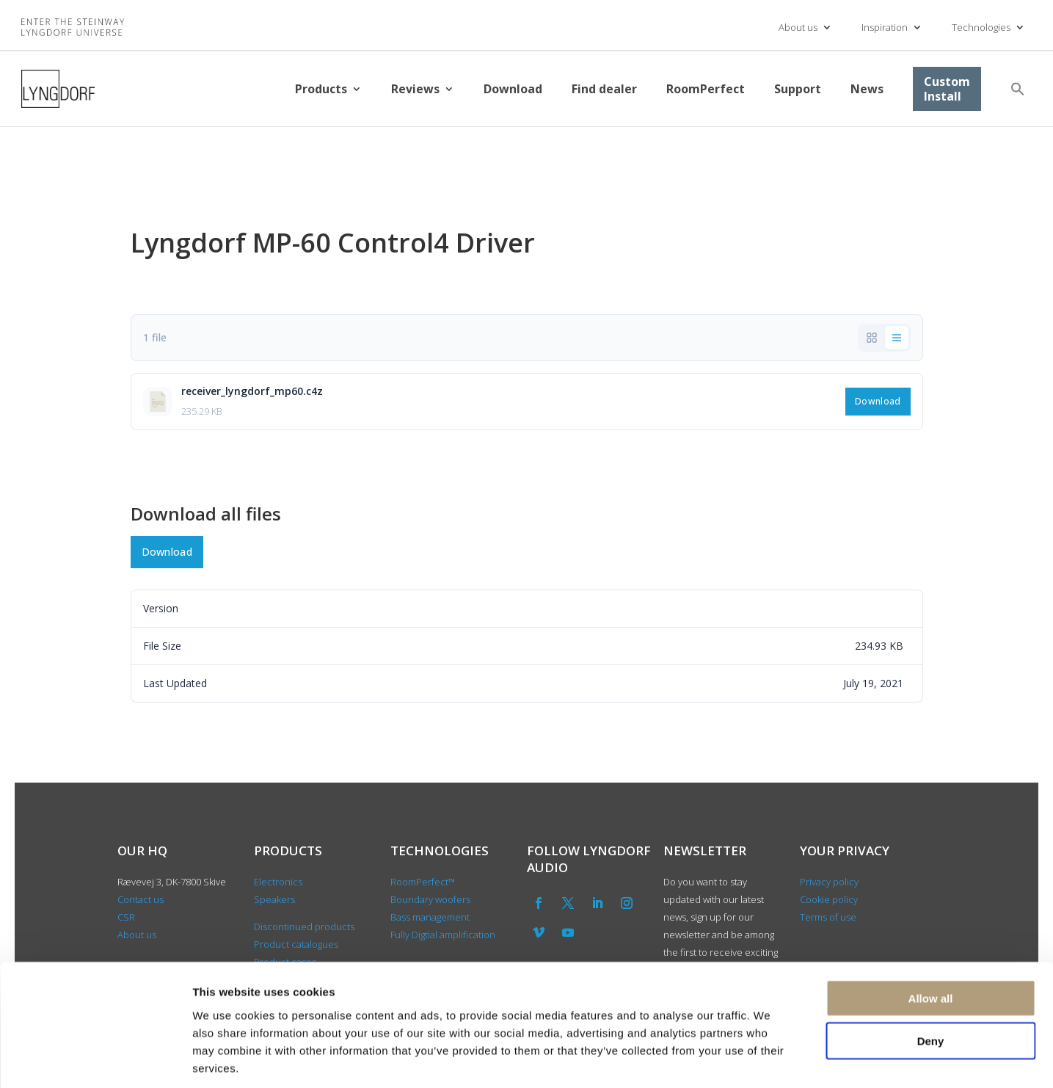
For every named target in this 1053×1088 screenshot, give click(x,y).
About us (798, 27)
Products (321, 89)
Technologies (981, 27)
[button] (1017, 89)
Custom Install (947, 88)
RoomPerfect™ (422, 881)
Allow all (930, 930)
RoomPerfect (705, 89)
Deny (930, 973)
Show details (770, 1059)
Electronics (278, 881)
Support (797, 89)
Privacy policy (829, 881)
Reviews (415, 89)
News (866, 89)
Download (513, 89)
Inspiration (884, 27)
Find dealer (604, 89)
